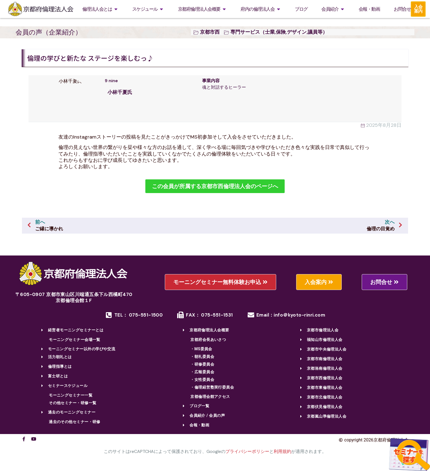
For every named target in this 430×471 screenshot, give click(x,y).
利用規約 (282, 451)
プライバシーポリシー (247, 451)
